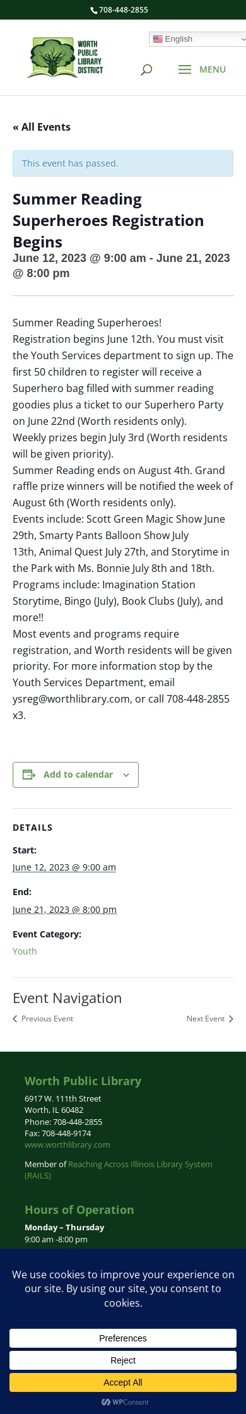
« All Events (42, 127)
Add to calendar (78, 774)
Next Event (206, 1018)
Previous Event (46, 1018)
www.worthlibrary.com (67, 1144)
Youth (25, 951)
